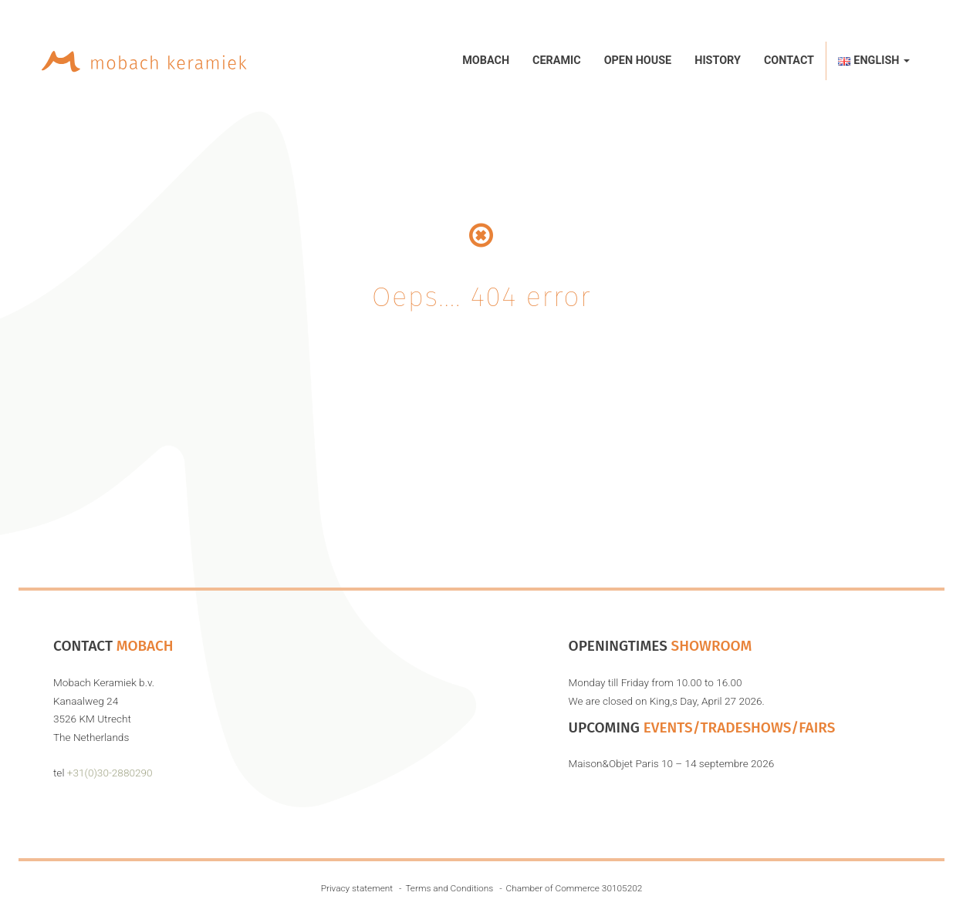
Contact (789, 60)
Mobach (485, 60)
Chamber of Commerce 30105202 (574, 888)
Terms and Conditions (449, 888)
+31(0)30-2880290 (110, 772)
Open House (638, 60)
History (717, 60)
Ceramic (556, 60)
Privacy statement (357, 888)
